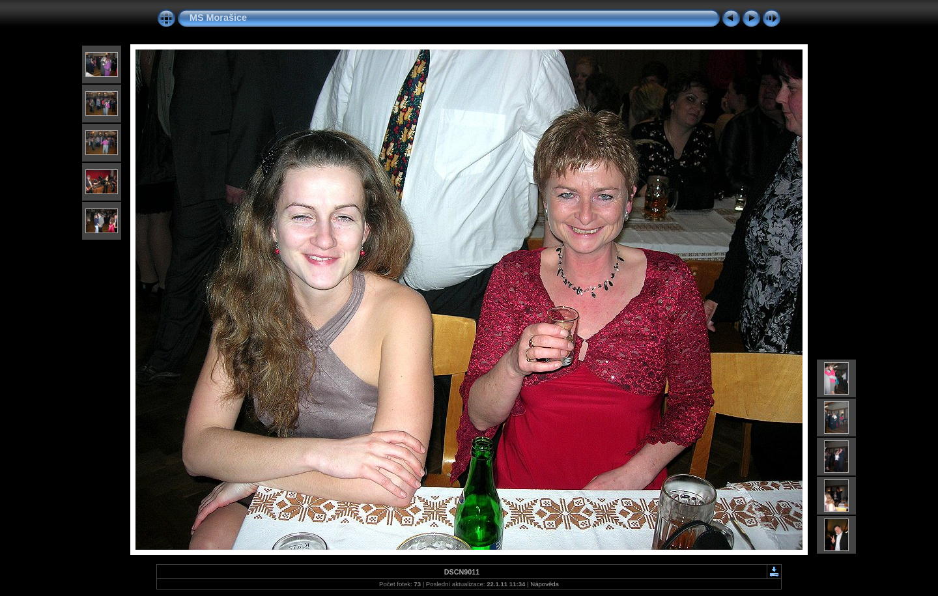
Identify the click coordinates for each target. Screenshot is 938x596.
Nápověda (544, 584)
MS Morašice (218, 17)
